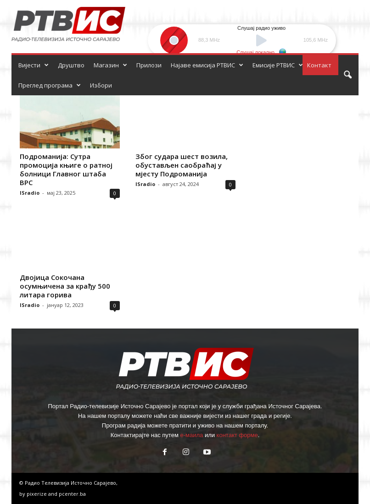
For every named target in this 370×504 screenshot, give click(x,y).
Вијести (33, 65)
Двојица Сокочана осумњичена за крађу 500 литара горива (65, 286)
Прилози (149, 65)
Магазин (110, 65)
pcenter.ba (72, 493)
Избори (101, 85)
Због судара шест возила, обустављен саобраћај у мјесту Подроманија (181, 165)
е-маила (191, 435)
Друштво (71, 65)
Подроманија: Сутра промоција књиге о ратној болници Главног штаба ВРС (66, 169)
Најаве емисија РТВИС (207, 65)
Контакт (319, 65)
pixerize (37, 493)
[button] (347, 75)
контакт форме (237, 435)
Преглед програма (49, 85)
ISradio (29, 192)
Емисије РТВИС (277, 65)
